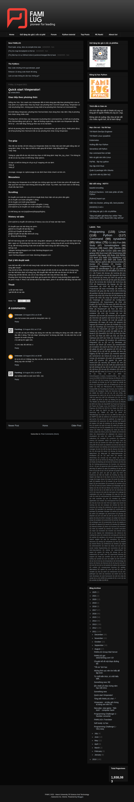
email (98, 280)
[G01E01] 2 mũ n (96, 207)
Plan (124, 333)
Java (97, 397)
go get (97, 470)
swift (110, 365)
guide (94, 473)
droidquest (93, 455)
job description (100, 483)
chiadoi (114, 432)
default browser (95, 447)
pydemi (92, 295)
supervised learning (116, 554)
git (110, 280)
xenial (91, 578)
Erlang (120, 327)
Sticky (105, 277)
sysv (105, 558)
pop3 (110, 358)
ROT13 (107, 408)
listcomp (116, 488)
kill (106, 351)
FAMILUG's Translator (103, 720)
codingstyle (119, 436)
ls (102, 490)
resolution (102, 530)
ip (101, 351)
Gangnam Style (103, 391)
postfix (120, 320)
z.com (119, 578)
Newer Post (13, 425)
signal (124, 543)
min (107, 498)
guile (115, 280)
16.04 (109, 371)
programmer (118, 293)
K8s (121, 284)
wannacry (108, 574)
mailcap (120, 492)
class (91, 434)
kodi (98, 485)
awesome (103, 421)
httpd (98, 477)
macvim (98, 492)
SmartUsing (117, 253)
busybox (111, 340)
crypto (110, 442)
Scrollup (131, 398)
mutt (112, 320)
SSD (120, 309)
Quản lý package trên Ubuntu (101, 170)
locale (91, 490)
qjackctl (100, 524)
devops (107, 273)
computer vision (103, 440)
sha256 (123, 541)
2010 (94, 759)
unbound (123, 565)
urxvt (109, 569)
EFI (122, 384)
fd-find (104, 460)
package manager (104, 511)
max (121, 494)
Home (11, 34)
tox (109, 367)
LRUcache (111, 397)
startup (108, 550)
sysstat (99, 558)
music (99, 503)
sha (117, 541)
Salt (121, 336)
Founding (103, 389)
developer (118, 342)
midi (124, 496)
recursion (123, 526)
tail (91, 367)
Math (105, 258)
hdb (100, 475)
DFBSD (94, 382)
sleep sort (114, 546)
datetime (109, 445)
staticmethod (118, 550)
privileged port (96, 522)
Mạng (104, 255)
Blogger (80, 797)
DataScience (101, 284)
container (93, 313)
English (92, 304)
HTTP (120, 329)
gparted (110, 349)
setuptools (109, 541)
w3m (121, 369)
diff (104, 449)
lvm (113, 490)
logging (92, 353)
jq (125, 483)
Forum (54, 34)
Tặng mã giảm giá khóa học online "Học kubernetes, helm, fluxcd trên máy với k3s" (107, 217)
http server (111, 291)
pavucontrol (111, 513)
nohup (100, 507)
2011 (94, 632)
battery (94, 423)
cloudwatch (93, 436)
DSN (114, 382)
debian (120, 289)
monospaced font (113, 500)
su (122, 552)
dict (99, 449)
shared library (96, 543)
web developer (94, 576)
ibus (114, 477)
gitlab (94, 349)
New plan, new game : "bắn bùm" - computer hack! (105, 709)
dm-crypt (97, 451)
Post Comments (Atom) (50, 434)
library (109, 488)
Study (92, 245)
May (96, 740)
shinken (116, 543)
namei (121, 503)
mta (93, 503)
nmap (114, 356)
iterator (110, 481)
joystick (119, 483)
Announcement (117, 262)
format (108, 462)
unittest (95, 567)
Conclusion (111, 327)
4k (90, 374)
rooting (92, 535)
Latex (119, 266)
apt (106, 311)
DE (125, 380)
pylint (93, 524)
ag (101, 311)
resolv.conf (93, 363)
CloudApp (99, 327)
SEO (108, 336)
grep (101, 291)
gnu (120, 468)
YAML (108, 338)
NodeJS (92, 333)
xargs (107, 298)
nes (99, 505)
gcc (98, 466)
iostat (121, 479)
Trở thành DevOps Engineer (101, 132)
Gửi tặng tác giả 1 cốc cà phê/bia (103, 211)
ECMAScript (114, 384)
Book (96, 258)
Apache (115, 298)
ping (122, 518)
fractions (115, 462)
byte (103, 425)
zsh (96, 371)
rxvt (120, 535)
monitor (104, 320)
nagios (114, 503)
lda (98, 488)
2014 (94, 621)
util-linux (95, 369)
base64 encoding (97, 188)
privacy (123, 520)
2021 (94, 596)
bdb (101, 423)
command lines (117, 311)
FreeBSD (120, 389)
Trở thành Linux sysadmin (100, 136)
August (97, 649)
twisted (108, 565)
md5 (91, 496)
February (98, 751)
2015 (94, 617)
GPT (113, 329)
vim (119, 250)
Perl (117, 333)
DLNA (102, 382)
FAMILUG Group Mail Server (106, 652)
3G (118, 371)
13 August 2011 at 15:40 (32, 315)
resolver (110, 530)
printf (91, 360)
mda (96, 496)
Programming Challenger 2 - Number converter (105, 715)
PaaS (115, 404)
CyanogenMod (116, 380)
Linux (122, 231)
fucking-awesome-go (101, 464)
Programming (118, 307)
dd (115, 445)
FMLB (100, 304)
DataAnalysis (109, 302)
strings (115, 552)
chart (115, 429)
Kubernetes (94, 140)
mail (105, 492)
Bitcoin (118, 378)
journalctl (111, 483)
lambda (113, 351)
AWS (119, 374)
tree (93, 565)
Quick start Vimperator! (103, 695)
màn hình (107, 503)
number (92, 509)
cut (109, 342)
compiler (103, 438)
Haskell (92, 331)
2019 (94, 603)
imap (124, 349)
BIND (98, 378)
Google (123, 391)
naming (92, 505)
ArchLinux (119, 282)
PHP (111, 333)
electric (120, 455)
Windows (93, 311)
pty (115, 522)
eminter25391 (121, 345)
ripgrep (99, 533)
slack (106, 546)
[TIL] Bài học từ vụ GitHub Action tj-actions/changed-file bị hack (32, 55)
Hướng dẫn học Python (99, 144)
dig (109, 449)
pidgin (116, 518)
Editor (91, 386)
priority (116, 520)
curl (121, 313)
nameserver (96, 356)
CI (122, 324)
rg (92, 533)
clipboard (111, 434)
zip (125, 578)
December (98, 635)
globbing (113, 468)
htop (121, 475)
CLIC (124, 298)
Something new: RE (102, 682)
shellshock (107, 543)
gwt (108, 473)
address (106, 417)
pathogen (102, 513)
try (102, 565)
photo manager (106, 518)
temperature (109, 561)
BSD (121, 271)
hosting (114, 475)
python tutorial (104, 275)
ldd (103, 488)
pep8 (121, 515)
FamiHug (18, 329)
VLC (108, 414)
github (100, 468)
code (102, 436)
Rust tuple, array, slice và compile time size (24, 47)
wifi (91, 371)
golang (92, 253)
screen (110, 537)
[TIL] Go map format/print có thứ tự (21, 51)
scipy (100, 295)
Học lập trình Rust (97, 166)
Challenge (96, 300)
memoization (116, 496)
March (97, 748)
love (97, 490)
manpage (108, 494)
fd (98, 460)
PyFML (123, 255)
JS (112, 395)
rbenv (106, 526)
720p (99, 374)
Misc (99, 242)
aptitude (111, 419)
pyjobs (111, 360)
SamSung (93, 412)
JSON (100, 331)
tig (116, 563)
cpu (97, 442)
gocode (111, 470)
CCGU (108, 250)
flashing (100, 462)
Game (119, 260)
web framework (107, 576)
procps (108, 293)
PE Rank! (99, 34)
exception (95, 347)
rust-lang (113, 535)
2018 (94, 606)
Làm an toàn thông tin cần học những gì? (23, 76)
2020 (94, 599)
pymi (120, 360)
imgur (109, 479)
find (104, 280)
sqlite (99, 365)
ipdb (91, 481)
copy (121, 440)
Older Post (76, 425)
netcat (106, 356)
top (104, 367)
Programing (97, 231)
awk (93, 340)
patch (94, 513)
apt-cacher (93, 419)
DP (108, 382)
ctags (117, 442)
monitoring (122, 291)
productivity (108, 522)
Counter (105, 380)
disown (115, 449)
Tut (14, 301)
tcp (101, 561)
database (93, 316)
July (96, 733)
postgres (99, 520)
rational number (97, 526)
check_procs (105, 432)
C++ (91, 273)
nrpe (121, 507)
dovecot (92, 345)
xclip (121, 576)
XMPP (94, 417)
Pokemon (122, 404)
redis (93, 528)
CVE (98, 380)
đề (105, 580)
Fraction (111, 389)
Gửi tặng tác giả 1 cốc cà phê (32, 34)
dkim (121, 449)
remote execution (120, 528)
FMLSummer (108, 386)
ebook (101, 345)
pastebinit (122, 511)
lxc (125, 318)
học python (102, 262)
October (98, 642)
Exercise (93, 329)
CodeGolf (107, 300)
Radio (114, 408)
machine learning (119, 353)
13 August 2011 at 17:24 (32, 329)
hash (121, 473)
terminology (119, 561)
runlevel (105, 535)
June (96, 737)
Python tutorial (68, 34)
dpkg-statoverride (117, 453)
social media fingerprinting (98, 548)
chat (121, 429)
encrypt (102, 457)
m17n (91, 492)
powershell (107, 520)
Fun (119, 242)
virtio (100, 574)
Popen (94, 406)
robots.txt (120, 533)
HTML (121, 393)
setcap (101, 541)
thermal (105, 563)
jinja (122, 481)
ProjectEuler (94, 289)
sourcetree (114, 548)
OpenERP (107, 404)
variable (92, 571)
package (92, 511)
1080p (102, 371)
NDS (93, 404)
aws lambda (114, 421)
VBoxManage (94, 414)
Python (107, 235)
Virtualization (104, 269)
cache (121, 425)
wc (122, 574)
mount (124, 500)
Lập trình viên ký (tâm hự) (100, 174)
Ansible (115, 324)
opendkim (100, 509)
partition (95, 293)
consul (114, 440)
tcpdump (120, 295)
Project (98, 273)
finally (94, 462)
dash (101, 445)
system (95, 271)
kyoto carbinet (106, 485)
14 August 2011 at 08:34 (32, 373)
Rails (100, 336)
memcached (105, 496)
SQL (114, 336)
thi (111, 563)
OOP (105, 286)
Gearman (115, 391)
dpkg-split (104, 453)
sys (114, 556)
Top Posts (85, 34)
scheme (122, 269)
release (108, 528)
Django (113, 284)
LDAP (108, 331)
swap (99, 556)
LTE (119, 397)
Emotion (105, 264)
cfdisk (99, 429)
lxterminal (120, 490)
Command (96, 238)
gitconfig (92, 468)
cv (122, 442)
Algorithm (115, 275)
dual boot (110, 455)
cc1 (114, 427)
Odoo (99, 404)
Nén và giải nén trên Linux (100, 157)
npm (121, 356)
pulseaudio (93, 322)
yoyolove (93, 255)
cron (102, 313)
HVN (124, 304)
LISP (103, 397)
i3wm (108, 477)
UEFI (101, 338)
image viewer (100, 479)
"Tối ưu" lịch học (100, 667)
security (104, 363)
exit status (112, 457)
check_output (94, 432)
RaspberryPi (102, 309)
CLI (110, 242)
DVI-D (91, 384)
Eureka (118, 264)
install (94, 351)
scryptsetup (119, 537)
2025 (94, 592)
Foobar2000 (93, 389)
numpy (92, 358)
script (106, 295)
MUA (100, 399)
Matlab (92, 269)
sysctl (121, 556)
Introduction (93, 395)
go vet (104, 470)
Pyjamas (92, 408)
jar (116, 481)
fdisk (112, 347)
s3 (125, 535)
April (96, 744)
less (121, 351)
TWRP (103, 412)
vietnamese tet (115, 571)
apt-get (120, 277)
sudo (111, 322)
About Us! (113, 34)
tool (120, 563)
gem (122, 466)
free (122, 462)
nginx (94, 275)
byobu (97, 425)
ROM (100, 408)
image (91, 479)
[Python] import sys (97, 199)
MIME (94, 399)
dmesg (113, 451)
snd (122, 546)
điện (100, 580)
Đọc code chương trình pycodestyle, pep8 (24, 68)
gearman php (106, 466)
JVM (91, 397)
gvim (101, 473)
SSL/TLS (120, 410)
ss (105, 365)
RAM (91, 309)
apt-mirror (103, 419)
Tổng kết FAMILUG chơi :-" (105, 699)
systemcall (119, 365)
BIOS (104, 378)
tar (92, 561)
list (119, 318)
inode (115, 479)
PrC (93, 336)
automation (93, 421)
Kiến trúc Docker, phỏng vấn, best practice (107, 203)
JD (107, 395)
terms (91, 563)
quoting (114, 524)
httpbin (92, 477)
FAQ (98, 386)
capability (108, 427)
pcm (99, 515)
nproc (116, 507)
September (99, 645)
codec (110, 436)
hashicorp (93, 475)
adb (100, 417)
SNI (112, 410)
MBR (115, 331)
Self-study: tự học (101, 723)
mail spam (112, 492)
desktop (104, 447)
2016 (94, 614)
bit (114, 423)
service (113, 363)
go (114, 269)
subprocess (93, 554)
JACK (102, 395)
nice (121, 505)
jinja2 (91, 483)
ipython (104, 318)
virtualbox (112, 271)
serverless (113, 539)
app (122, 417)
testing (97, 367)
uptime (102, 569)
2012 (94, 628)
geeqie (115, 466)
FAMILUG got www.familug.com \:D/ (104, 657)
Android (109, 282)
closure (120, 434)
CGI (124, 378)
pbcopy (120, 513)
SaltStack (93, 338)
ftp (90, 464)
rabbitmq (123, 524)
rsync (98, 535)
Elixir (120, 302)
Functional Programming (100, 266)
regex (103, 322)
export (104, 347)
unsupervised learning (108, 567)
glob (106, 468)
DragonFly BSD (102, 384)
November (98, 638)
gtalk (124, 470)
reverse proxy (121, 530)
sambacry (102, 537)
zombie (94, 580)
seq (105, 539)
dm (91, 451)
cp (103, 342)
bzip (108, 425)
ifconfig (121, 477)
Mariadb (102, 402)
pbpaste (92, 515)
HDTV (102, 393)
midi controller (97, 498)
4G (122, 371)
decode (121, 445)
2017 (94, 610)
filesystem (93, 291)
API (109, 374)
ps (93, 282)
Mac (106, 399)
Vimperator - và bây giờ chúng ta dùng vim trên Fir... (106, 703)
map (116, 494)
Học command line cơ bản (100, 153)
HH (108, 393)
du (101, 455)
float (124, 347)
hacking (116, 273)
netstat (115, 505)
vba (99, 571)
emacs (109, 345)
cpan (91, 442)
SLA (91, 410)
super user (103, 554)
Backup (110, 378)
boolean (102, 340)
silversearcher (96, 546)
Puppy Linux (103, 406)
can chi (99, 427)
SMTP (105, 410)
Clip (91, 327)
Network (94, 248)
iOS (117, 349)
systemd (120, 322)
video (100, 298)
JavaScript (96, 277)
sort (121, 363)
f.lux (121, 457)
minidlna (115, 498)
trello (115, 367)
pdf (110, 515)
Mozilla (123, 402)
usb (116, 569)
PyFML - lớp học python (99, 162)
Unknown (18, 315)
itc (104, 481)
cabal (114, 425)
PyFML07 (113, 406)
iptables (97, 481)
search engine (94, 539)
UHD (111, 412)
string (107, 552)
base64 (123, 421)
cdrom (92, 429)
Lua (124, 397)
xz (97, 578)
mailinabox (93, 494)
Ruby (113, 255)
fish (118, 347)
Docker (92, 264)
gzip (114, 473)
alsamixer (115, 417)
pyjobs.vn (122, 522)
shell (110, 260)
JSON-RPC (119, 395)
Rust (113, 309)
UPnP (120, 412)
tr (125, 563)
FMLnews (109, 304)
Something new (100, 692)
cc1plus (120, 427)
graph (118, 470)
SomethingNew (111, 245)
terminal (100, 282)
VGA (102, 414)
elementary (93, 457)
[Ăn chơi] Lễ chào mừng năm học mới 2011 (106, 687)
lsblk (107, 490)
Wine (120, 414)
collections (93, 438)
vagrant (92, 324)
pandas (123, 280)
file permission (121, 460)
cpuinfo (103, 442)
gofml (102, 349)
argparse (120, 419)
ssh (112, 295)
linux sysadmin (96, 260)
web (108, 324)
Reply (17, 322)
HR (114, 393)
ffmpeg (111, 460)
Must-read (103, 253)
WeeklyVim (116, 258)
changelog (107, 429)
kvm (124, 273)
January (98, 755)
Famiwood (119, 386)
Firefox (92, 262)
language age (118, 485)
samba (94, 537)
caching (92, 427)
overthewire (119, 509)
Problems (105, 307)
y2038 (102, 578)
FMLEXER (103, 329)
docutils (120, 451)
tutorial (123, 367)
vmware (101, 324)
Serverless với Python (98, 149)
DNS (124, 275)
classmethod (101, 434)
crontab (112, 313)
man (101, 494)
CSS (91, 284)
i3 (103, 477)
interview (95, 318)
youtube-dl (110, 578)
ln (122, 488)
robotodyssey (109, 533)
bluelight (120, 423)
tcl (97, 561)
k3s (93, 485)
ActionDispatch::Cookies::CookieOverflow (103, 376)
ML (122, 331)
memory (95, 320)
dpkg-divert (93, 453)
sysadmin (119, 238)
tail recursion (121, 558)
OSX (120, 286)
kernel (113, 318)
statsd (91, 552)
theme (98, 563)
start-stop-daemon (95, 550)
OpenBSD (102, 333)
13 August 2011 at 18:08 (32, 356)
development (114, 447)
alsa (124, 338)
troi (98, 565)
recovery (114, 526)
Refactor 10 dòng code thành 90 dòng (22, 72)
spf (122, 548)
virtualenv (112, 369)
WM (114, 414)
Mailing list (114, 399)
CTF (93, 380)
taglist (112, 558)
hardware (111, 316)
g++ (93, 466)
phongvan (101, 358)
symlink (107, 556)
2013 (94, 624)
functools (123, 464)
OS (112, 286)
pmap (91, 520)
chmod (121, 432)
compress (112, 438)
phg (97, 518)
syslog (92, 558)
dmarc (106, 451)
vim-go (103, 369)
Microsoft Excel (113, 402)
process (101, 360)
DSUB (121, 382)
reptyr (94, 530)
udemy (115, 565)
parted (114, 511)
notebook (108, 507)
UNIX (113, 277)
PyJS (121, 406)
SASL (121, 408)
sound (92, 365)
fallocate (92, 460)
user (121, 569)
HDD (117, 304)
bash (105, 248)
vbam (105, 571)
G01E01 (92, 391)
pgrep (91, 518)
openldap (110, 509)
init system (122, 316)
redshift (100, 528)
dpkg (91, 280)
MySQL (95, 307)
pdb (105, 515)
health (107, 475)
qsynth (107, 524)
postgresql (119, 358)
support (92, 556)
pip (102, 293)
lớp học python (103, 353)
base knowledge (108, 289)
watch (116, 574)
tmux (103, 271)
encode (102, 316)
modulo (101, 500)
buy (91, 425)
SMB (97, 410)
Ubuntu (117, 248)
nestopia (106, 505)
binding (107, 423)
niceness (92, 507)
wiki (116, 576)
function (113, 464)
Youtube (117, 338)
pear (115, 515)
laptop (91, 488)
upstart (92, 298)
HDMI (94, 393)
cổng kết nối (93, 445)
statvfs (99, 552)
